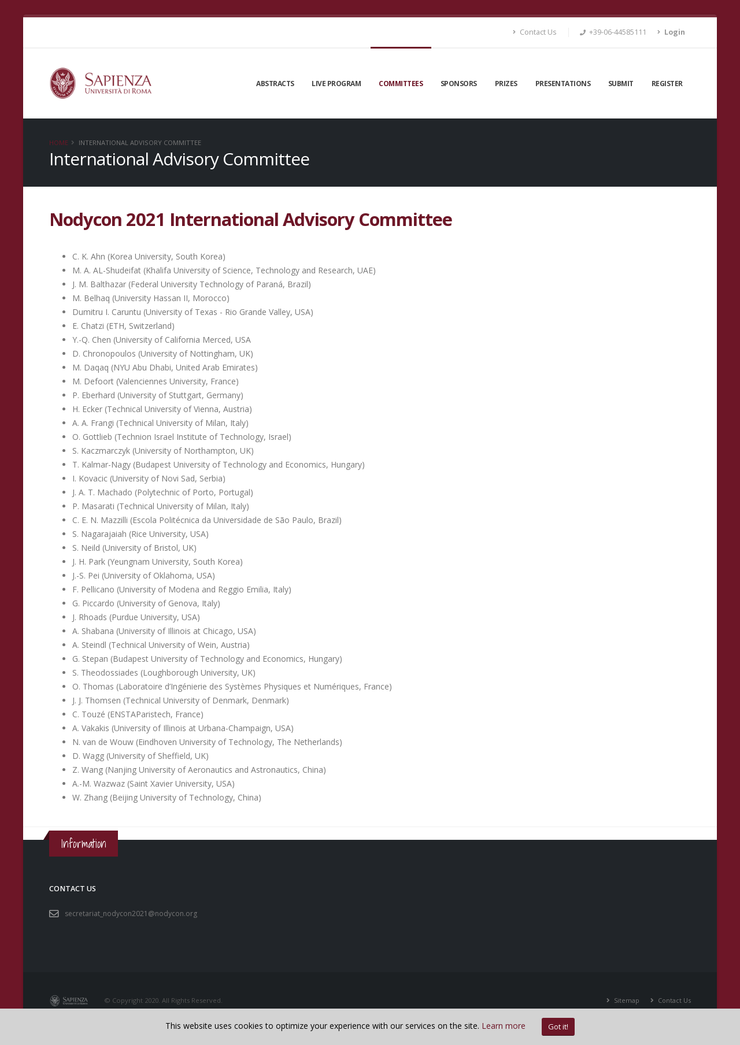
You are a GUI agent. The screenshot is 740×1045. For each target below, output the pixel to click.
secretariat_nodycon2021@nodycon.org (133, 913)
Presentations (563, 83)
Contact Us (535, 32)
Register (667, 83)
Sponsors (459, 83)
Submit (621, 83)
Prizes (506, 83)
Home (58, 142)
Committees (401, 83)
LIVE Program (336, 83)
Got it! (558, 1026)
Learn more (504, 1025)
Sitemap (625, 1000)
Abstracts (275, 83)
